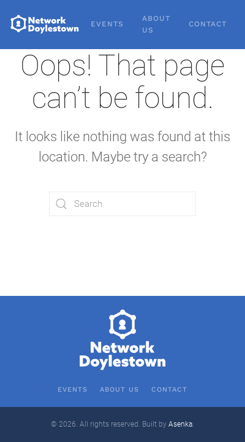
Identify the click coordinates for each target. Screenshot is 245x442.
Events (107, 24)
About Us (156, 24)
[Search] (122, 204)
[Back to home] (45, 24)
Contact (208, 24)
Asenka (180, 424)
